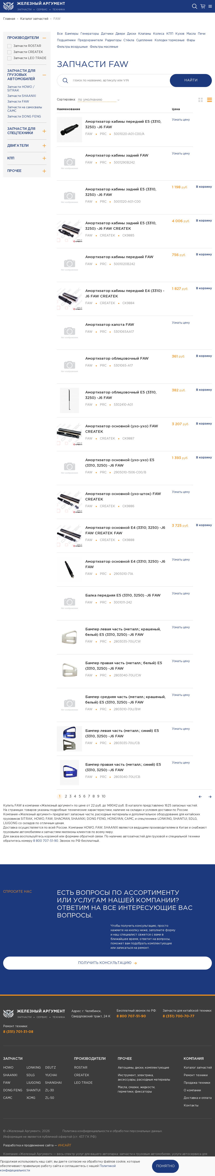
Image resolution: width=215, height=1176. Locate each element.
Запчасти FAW (18, 101)
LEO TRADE (83, 1083)
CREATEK (81, 1075)
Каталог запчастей (34, 19)
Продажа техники (197, 1083)
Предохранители (90, 40)
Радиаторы (113, 40)
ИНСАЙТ (64, 1145)
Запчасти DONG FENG (24, 116)
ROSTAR (80, 1067)
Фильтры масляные (104, 47)
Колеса (158, 34)
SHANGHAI (53, 1083)
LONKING (33, 1067)
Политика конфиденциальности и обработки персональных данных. (112, 1131)
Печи (201, 34)
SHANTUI (33, 1090)
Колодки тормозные (170, 40)
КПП (169, 34)
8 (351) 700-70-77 (178, 1016)
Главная (9, 19)
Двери (120, 34)
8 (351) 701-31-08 (18, 1031)
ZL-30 (49, 1090)
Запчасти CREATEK (25, 52)
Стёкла (128, 40)
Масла (191, 34)
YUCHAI (51, 1075)
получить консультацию (107, 963)
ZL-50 (49, 1098)
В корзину (204, 187)
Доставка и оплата (198, 1098)
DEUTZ (50, 1067)
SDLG (30, 1075)
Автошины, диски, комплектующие (143, 1067)
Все (60, 34)
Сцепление (144, 40)
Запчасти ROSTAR (24, 46)
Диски (131, 34)
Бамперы (71, 34)
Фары (191, 40)
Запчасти (12, 1058)
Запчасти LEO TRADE (26, 58)
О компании (192, 1090)
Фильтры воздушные (72, 47)
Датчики (107, 34)
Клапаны (144, 34)
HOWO (8, 1067)
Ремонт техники (196, 1075)
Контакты (191, 1105)
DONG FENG (12, 1090)
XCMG (30, 1098)
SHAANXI (10, 1075)
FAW (6, 1083)
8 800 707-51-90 (45, 841)
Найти (191, 80)
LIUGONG (33, 1083)
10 (103, 796)
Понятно (165, 1166)
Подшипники (66, 40)
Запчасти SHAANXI (21, 96)
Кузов (179, 34)
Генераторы (89, 34)
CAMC (7, 1098)
